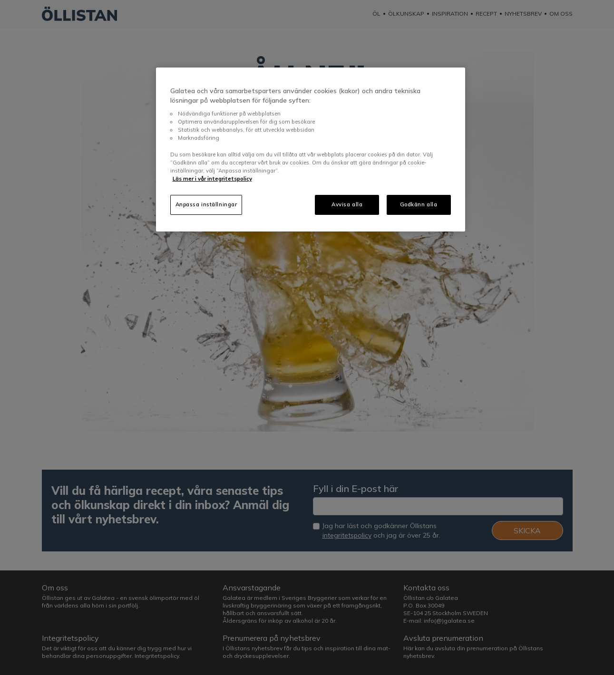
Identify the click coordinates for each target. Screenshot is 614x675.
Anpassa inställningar (206, 204)
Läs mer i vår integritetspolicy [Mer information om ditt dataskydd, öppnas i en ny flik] (212, 178)
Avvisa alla (346, 204)
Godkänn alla (419, 204)
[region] (310, 149)
